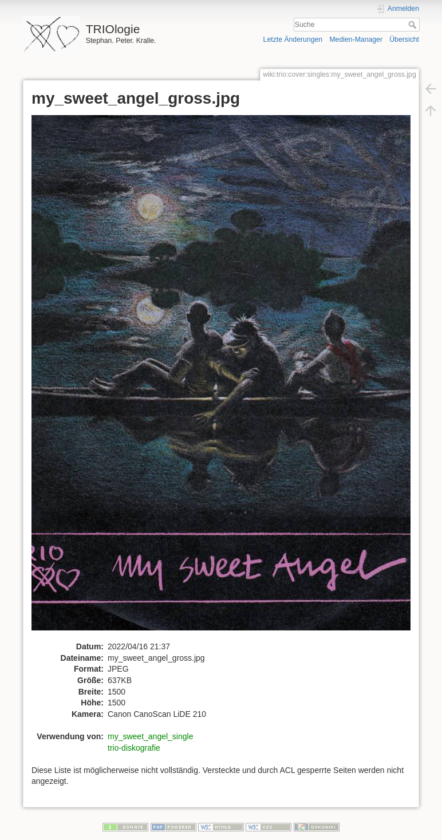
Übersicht (404, 40)
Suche (413, 25)
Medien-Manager (355, 40)
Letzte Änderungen (293, 40)
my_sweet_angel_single (150, 736)
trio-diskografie (134, 747)
